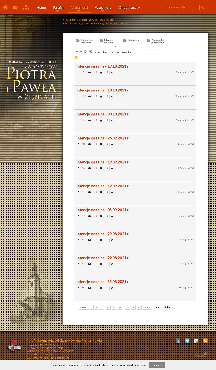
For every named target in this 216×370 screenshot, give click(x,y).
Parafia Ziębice (6, 8)
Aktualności (79, 7)
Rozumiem (157, 364)
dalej (80, 52)
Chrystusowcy (129, 7)
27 (127, 307)
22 (108, 307)
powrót (76, 52)
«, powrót (84, 307)
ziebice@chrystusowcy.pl (40, 354)
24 (120, 307)
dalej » (147, 307)
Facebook (178, 342)
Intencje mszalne (121, 52)
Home (41, 7)
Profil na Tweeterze (187, 342)
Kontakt (15, 8)
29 (139, 307)
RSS (76, 58)
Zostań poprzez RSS (205, 342)
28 (133, 307)
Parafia (58, 7)
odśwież (85, 52)
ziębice (33, 81)
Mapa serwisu (25, 8)
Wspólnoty (103, 7)
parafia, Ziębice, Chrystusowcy (90, 52)
